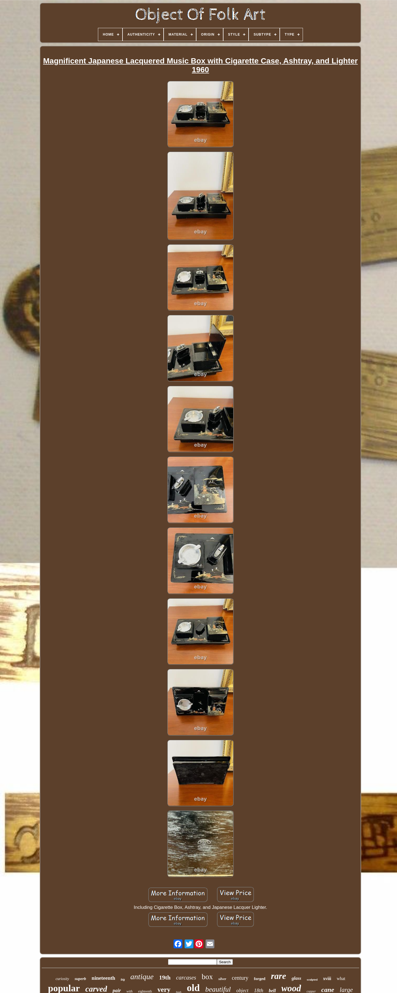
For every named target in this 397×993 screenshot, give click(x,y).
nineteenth (103, 978)
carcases (186, 977)
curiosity (62, 979)
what (341, 978)
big (123, 979)
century (240, 978)
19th (165, 977)
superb (80, 978)
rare (278, 976)
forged (259, 978)
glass (296, 978)
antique (142, 976)
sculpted (312, 979)
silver (222, 979)
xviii (327, 978)
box (207, 977)
